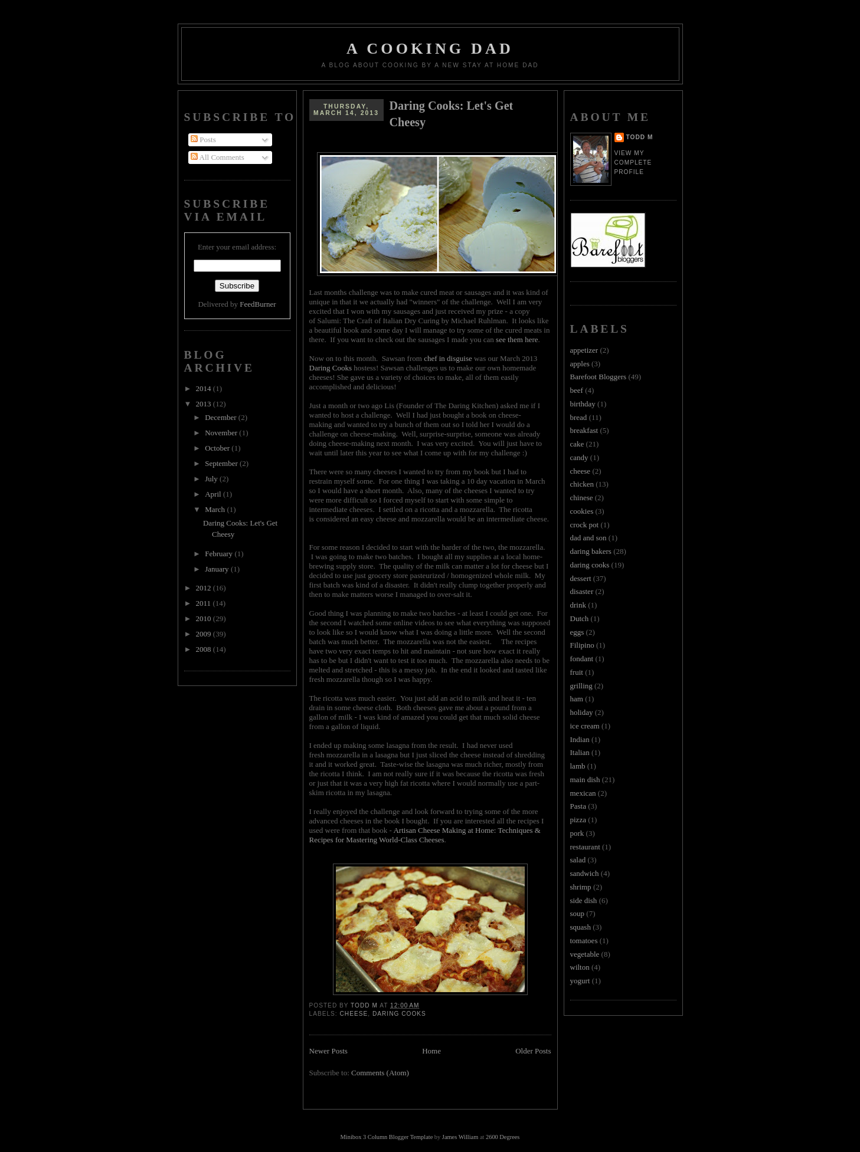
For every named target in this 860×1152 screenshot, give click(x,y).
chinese (581, 497)
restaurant (585, 846)
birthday (583, 403)
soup (577, 913)
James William (460, 1137)
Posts (203, 139)
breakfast (584, 430)
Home (431, 1050)
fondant (582, 658)
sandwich (584, 873)
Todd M (639, 137)
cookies (582, 511)
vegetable (585, 954)
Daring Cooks (330, 367)
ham (576, 698)
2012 (204, 587)
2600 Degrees (502, 1137)
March (216, 509)
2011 (204, 603)
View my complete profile (633, 162)
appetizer (584, 350)
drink (578, 604)
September (222, 463)
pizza (578, 819)
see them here (517, 339)
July (212, 478)
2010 (204, 618)
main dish (585, 779)
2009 (204, 633)
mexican (583, 793)
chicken (582, 484)
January (218, 568)
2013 (204, 403)
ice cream (585, 725)
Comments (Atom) (380, 1072)
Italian (580, 752)
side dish (583, 900)
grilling (581, 685)
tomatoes (584, 940)
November (222, 432)
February (219, 553)
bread (578, 417)
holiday (581, 712)
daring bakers (591, 551)
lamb (578, 766)
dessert (580, 578)
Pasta (578, 806)
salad (578, 859)
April (214, 494)
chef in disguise (448, 358)
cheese (354, 1013)
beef (576, 390)
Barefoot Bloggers (598, 376)
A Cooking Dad (430, 48)
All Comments (217, 157)
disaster (582, 591)
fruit (576, 672)
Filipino (582, 645)
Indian (580, 739)
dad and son (588, 537)
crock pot (584, 524)
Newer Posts (328, 1050)
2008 (204, 649)
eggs (577, 632)
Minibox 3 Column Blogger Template (387, 1137)
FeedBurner (258, 304)
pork (577, 833)
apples (580, 363)
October (218, 448)
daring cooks (399, 1013)
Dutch (579, 618)
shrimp (580, 886)
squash (580, 927)
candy (579, 457)
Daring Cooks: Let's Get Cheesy (452, 114)
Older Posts (533, 1050)
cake (577, 443)
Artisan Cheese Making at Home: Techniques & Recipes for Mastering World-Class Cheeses (425, 835)
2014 (204, 388)
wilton (580, 967)
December (221, 417)
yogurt (580, 980)
